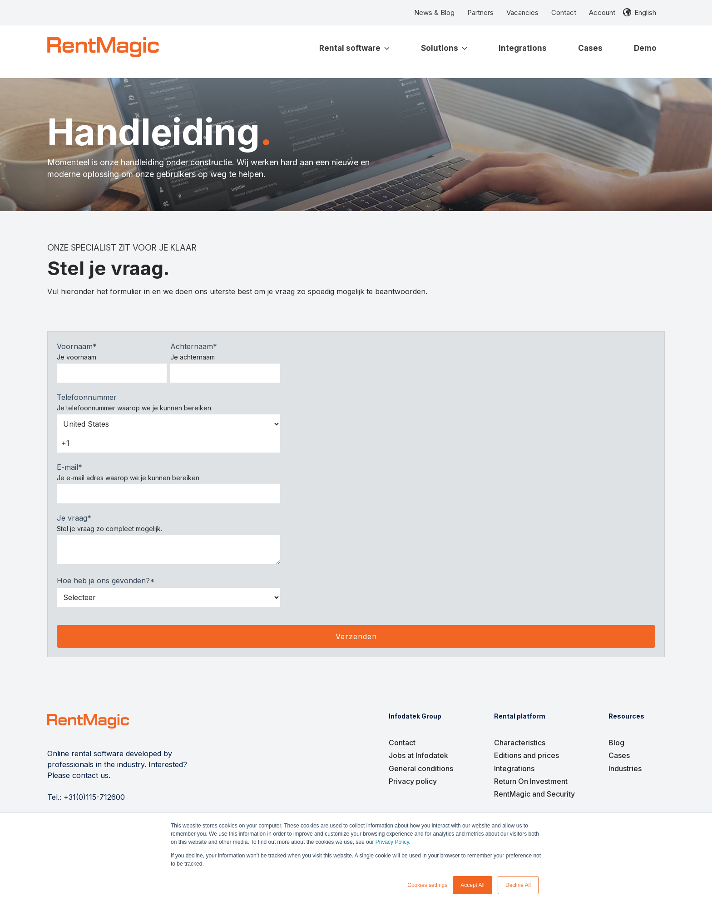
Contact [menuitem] (402, 742)
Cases (590, 48)
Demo (645, 48)
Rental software (354, 48)
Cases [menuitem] (619, 755)
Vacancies (522, 12)
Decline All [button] (518, 885)
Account (602, 12)
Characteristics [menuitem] (519, 742)
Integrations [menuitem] (514, 768)
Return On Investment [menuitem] (531, 781)
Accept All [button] (472, 885)
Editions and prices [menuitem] (526, 755)
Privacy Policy (392, 842)
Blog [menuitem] (616, 742)
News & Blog (434, 12)
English (645, 12)
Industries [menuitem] (625, 768)
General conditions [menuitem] (421, 768)
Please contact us (78, 775)
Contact (563, 12)
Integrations (523, 48)
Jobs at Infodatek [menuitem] (418, 755)
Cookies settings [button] (427, 885)
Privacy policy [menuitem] (413, 781)
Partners (480, 12)
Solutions (444, 48)
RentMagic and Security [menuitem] (534, 793)
